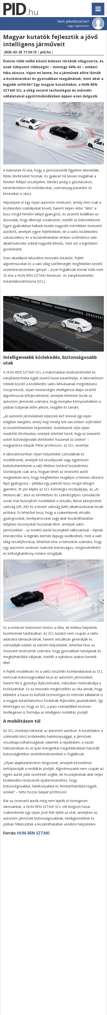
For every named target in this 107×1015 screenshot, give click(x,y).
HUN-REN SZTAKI (33, 833)
